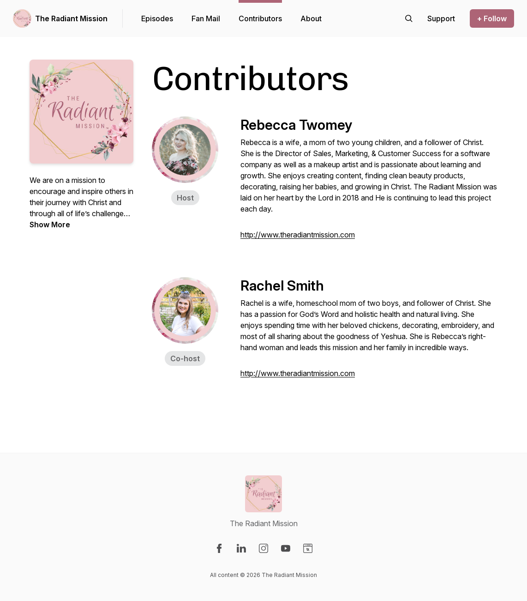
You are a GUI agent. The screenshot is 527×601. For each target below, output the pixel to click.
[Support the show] (441, 18)
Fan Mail (206, 18)
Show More (50, 224)
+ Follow (492, 18)
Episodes (157, 18)
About (311, 18)
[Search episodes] (409, 18)
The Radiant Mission (71, 18)
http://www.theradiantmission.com (297, 234)
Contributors (260, 18)
